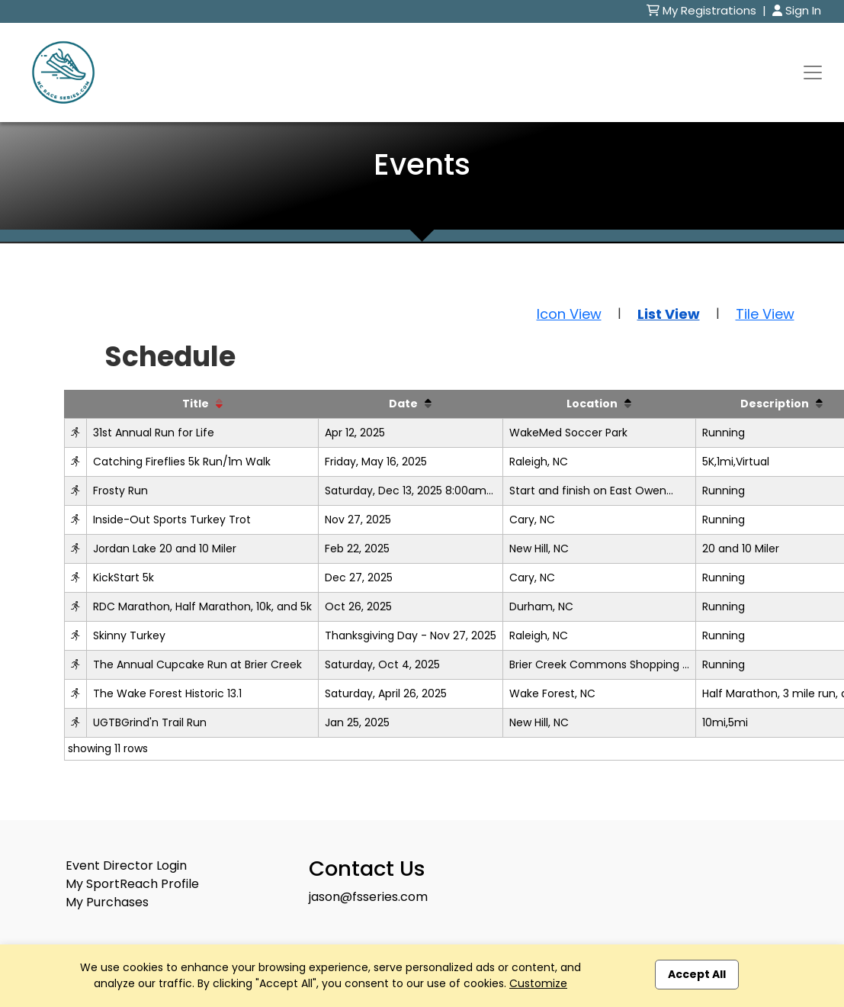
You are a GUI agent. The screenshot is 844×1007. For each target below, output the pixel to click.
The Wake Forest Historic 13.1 (167, 693)
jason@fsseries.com (368, 897)
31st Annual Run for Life (153, 432)
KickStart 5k (123, 577)
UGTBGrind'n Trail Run (150, 722)
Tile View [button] (765, 313)
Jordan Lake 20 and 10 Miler (164, 548)
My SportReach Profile (132, 884)
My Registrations (703, 10)
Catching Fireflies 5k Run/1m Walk (182, 461)
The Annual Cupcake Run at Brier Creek (197, 664)
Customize (538, 983)
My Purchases (107, 902)
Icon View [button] (569, 313)
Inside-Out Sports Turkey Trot (172, 519)
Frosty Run (120, 490)
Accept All (697, 974)
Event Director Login (126, 865)
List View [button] (668, 313)
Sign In (796, 10)
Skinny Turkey (129, 635)
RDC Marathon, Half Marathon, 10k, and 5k (202, 606)
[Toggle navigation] (812, 72)
